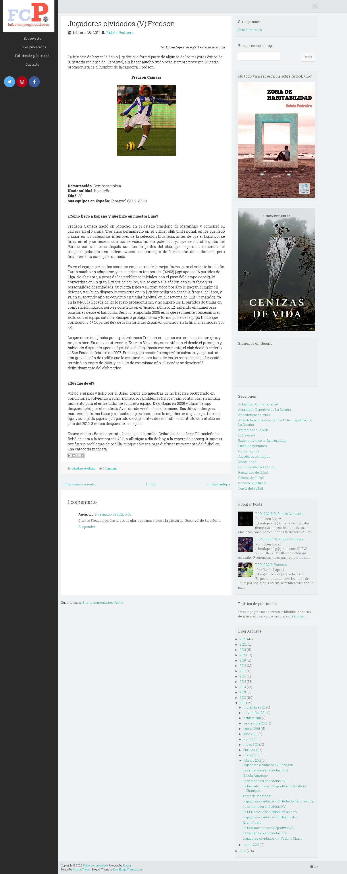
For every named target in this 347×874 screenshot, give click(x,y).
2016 (243, 676)
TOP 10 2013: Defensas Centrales (279, 514)
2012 (243, 697)
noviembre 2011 (255, 712)
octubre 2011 (252, 718)
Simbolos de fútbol (252, 483)
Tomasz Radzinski (257, 796)
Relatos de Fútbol (251, 478)
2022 (243, 644)
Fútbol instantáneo (252, 446)
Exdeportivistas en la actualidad (262, 440)
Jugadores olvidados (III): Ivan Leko (270, 817)
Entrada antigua (218, 484)
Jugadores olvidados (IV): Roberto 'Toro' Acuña (278, 801)
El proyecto (32, 38)
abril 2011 (250, 750)
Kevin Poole (252, 822)
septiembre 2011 (255, 723)
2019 (243, 660)
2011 (242, 703)
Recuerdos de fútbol (253, 472)
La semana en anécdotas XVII (265, 770)
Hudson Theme (81, 869)
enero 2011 (251, 845)
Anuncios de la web (253, 430)
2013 (243, 692)
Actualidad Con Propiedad (258, 404)
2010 (243, 851)
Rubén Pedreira (120, 32)
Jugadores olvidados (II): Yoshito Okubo (273, 838)
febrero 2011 (252, 760)
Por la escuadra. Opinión (257, 467)
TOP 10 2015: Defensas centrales (279, 539)
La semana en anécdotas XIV (265, 833)
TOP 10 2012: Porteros (271, 565)
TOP (314, 866)
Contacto (32, 64)
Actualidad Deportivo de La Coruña (264, 409)
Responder (86, 527)
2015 (243, 681)
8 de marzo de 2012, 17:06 (113, 514)
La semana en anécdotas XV (264, 806)
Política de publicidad (32, 56)
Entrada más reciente (78, 484)
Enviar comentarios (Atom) (102, 602)
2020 (243, 655)
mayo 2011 (250, 744)
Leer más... (298, 616)
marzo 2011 (251, 755)
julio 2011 (250, 734)
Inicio (150, 484)
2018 (243, 666)
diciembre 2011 (254, 707)
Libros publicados (32, 47)
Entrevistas (246, 435)
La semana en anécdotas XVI (265, 781)
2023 (243, 639)
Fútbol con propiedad (95, 865)
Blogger (127, 865)
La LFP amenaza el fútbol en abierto (270, 812)
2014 (243, 687)
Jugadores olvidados (83, 468)
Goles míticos (248, 451)
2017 (243, 671)
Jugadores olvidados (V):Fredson (121, 23)
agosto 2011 (251, 728)
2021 (243, 650)
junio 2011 (250, 739)
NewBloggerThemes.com (127, 869)
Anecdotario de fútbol (254, 415)
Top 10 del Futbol (250, 488)
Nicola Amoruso (255, 775)
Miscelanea (247, 462)
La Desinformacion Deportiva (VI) (268, 828)
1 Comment (110, 468)
